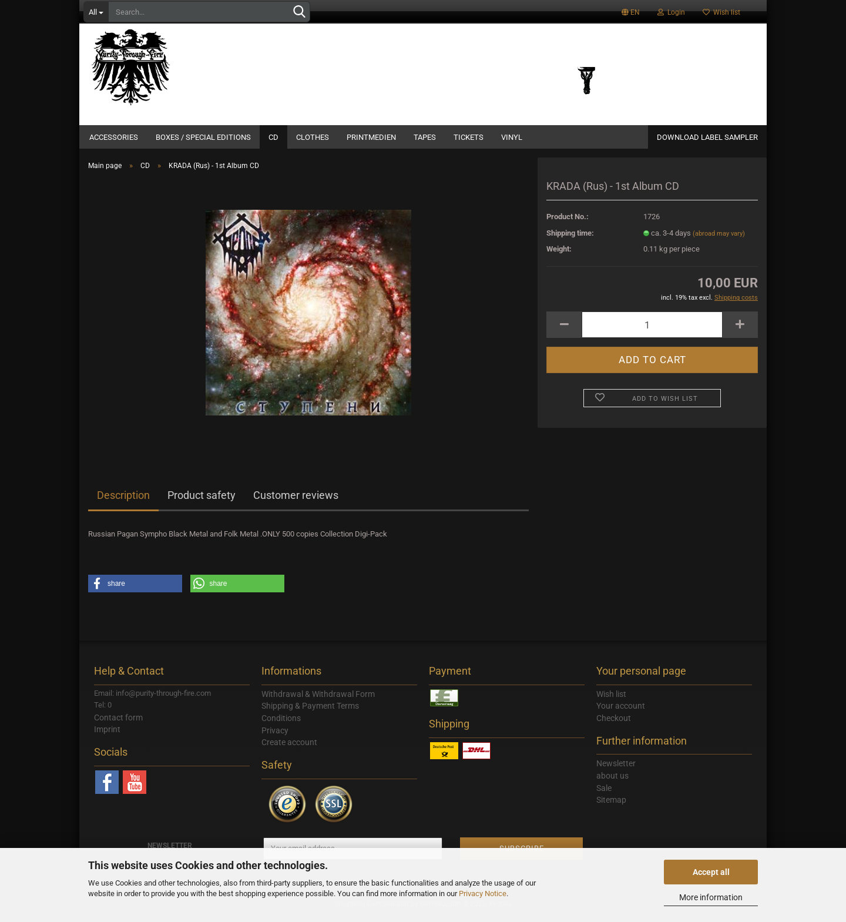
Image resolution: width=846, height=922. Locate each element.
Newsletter (616, 770)
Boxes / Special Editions (203, 137)
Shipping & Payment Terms (310, 713)
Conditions (281, 725)
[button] (135, 590)
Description (123, 502)
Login (671, 12)
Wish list (721, 12)
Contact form (118, 724)
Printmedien (371, 137)
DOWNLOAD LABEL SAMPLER (707, 137)
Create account (289, 749)
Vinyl (511, 137)
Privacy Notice (482, 893)
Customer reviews (295, 502)
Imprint (107, 736)
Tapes (425, 137)
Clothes (312, 137)
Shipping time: (570, 240)
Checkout (613, 725)
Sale (604, 795)
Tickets (469, 137)
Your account (620, 713)
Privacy (274, 737)
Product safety (201, 502)
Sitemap (611, 807)
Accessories (113, 137)
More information (711, 897)
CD (273, 137)
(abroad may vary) (719, 240)
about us (612, 782)
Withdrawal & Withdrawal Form (318, 701)
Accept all (711, 872)
